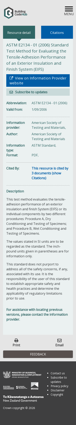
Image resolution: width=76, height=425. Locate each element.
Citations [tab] (57, 32)
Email (59, 345)
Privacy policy (59, 386)
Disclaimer (57, 390)
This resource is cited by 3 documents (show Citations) (50, 173)
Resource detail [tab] (19, 32)
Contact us (58, 373)
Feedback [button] (38, 354)
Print (16, 345)
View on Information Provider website (38, 80)
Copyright (57, 394)
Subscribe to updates (30, 92)
